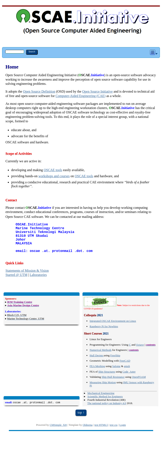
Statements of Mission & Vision (27, 277)
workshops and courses (54, 176)
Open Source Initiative (97, 91)
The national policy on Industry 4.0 (106, 409)
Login (122, 431)
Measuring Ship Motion (103, 389)
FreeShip (115, 362)
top (80, 419)
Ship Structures (106, 378)
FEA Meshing (97, 372)
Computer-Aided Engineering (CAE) (80, 96)
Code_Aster (128, 378)
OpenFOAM (139, 383)
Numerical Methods (101, 356)
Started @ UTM (16, 281)
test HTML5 (101, 431)
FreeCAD (125, 367)
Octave (140, 351)
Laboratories (38, 281)
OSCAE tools (53, 170)
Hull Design (97, 362)
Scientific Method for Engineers (105, 403)
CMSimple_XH (58, 431)
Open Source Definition (39, 91)
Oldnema (88, 431)
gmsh (127, 372)
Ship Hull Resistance (113, 383)
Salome (116, 372)
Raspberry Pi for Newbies (104, 333)
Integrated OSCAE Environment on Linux (113, 327)
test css (113, 431)
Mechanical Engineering (101, 399)
